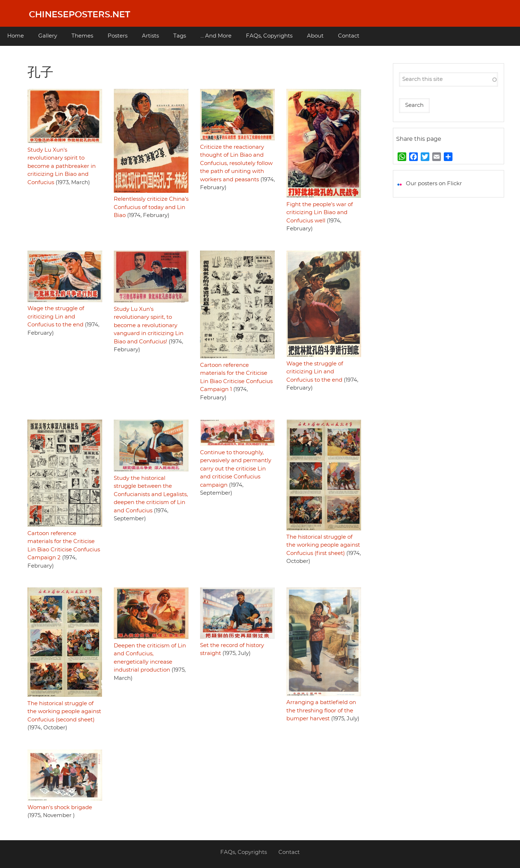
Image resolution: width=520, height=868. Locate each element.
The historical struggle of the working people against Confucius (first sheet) (323, 545)
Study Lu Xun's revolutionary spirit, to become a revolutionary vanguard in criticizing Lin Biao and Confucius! (148, 325)
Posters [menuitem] (117, 36)
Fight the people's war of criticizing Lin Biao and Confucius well (319, 212)
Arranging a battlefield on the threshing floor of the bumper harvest (321, 710)
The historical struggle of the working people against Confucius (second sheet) (64, 711)
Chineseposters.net (79, 14)
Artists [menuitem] (150, 36)
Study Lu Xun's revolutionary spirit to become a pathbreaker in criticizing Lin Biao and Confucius (61, 166)
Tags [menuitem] (179, 36)
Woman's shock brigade (59, 807)
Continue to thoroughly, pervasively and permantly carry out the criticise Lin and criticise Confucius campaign (235, 469)
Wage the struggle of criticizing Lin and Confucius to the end (55, 316)
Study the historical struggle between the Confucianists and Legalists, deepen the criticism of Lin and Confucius (151, 494)
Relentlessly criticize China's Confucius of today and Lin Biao (151, 207)
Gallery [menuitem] (47, 36)
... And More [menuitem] (215, 36)
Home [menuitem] (15, 36)
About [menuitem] (315, 36)
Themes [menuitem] (82, 36)
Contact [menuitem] (348, 36)
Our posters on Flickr (434, 183)
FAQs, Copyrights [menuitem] (269, 36)
